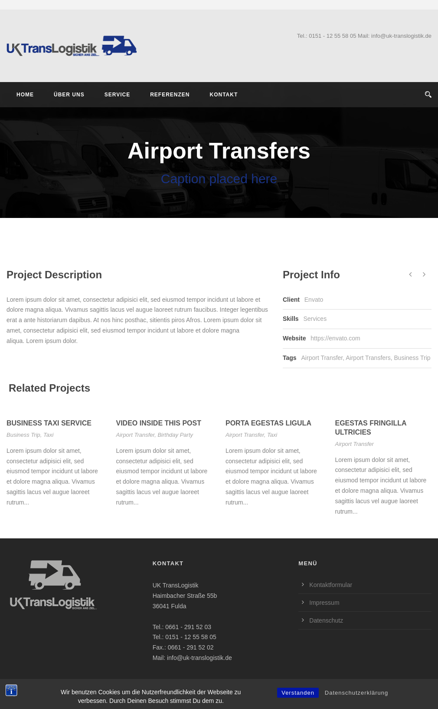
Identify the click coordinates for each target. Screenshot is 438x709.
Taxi (48, 435)
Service (117, 95)
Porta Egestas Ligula (268, 423)
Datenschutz (326, 620)
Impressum (324, 602)
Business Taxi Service (49, 423)
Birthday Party (175, 435)
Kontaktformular (330, 584)
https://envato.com (335, 338)
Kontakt (223, 95)
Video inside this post (158, 423)
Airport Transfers (368, 357)
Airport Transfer (322, 357)
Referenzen (170, 95)
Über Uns (69, 95)
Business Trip (412, 357)
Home (25, 95)
